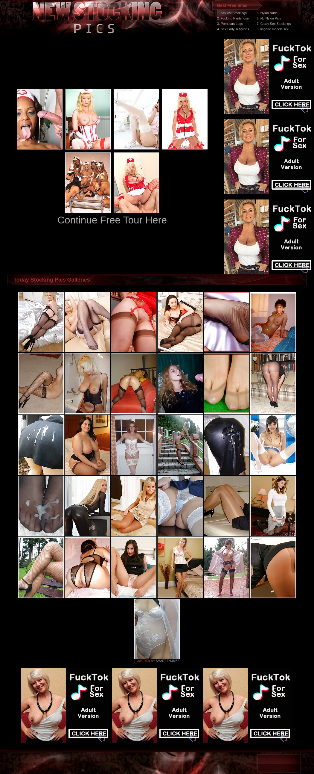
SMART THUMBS (167, 661)
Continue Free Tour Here (112, 220)
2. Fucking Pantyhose (233, 18)
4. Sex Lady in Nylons (233, 29)
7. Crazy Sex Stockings (274, 23)
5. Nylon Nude (267, 13)
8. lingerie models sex (272, 29)
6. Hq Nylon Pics (269, 18)
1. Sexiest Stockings (232, 13)
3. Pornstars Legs (230, 23)
